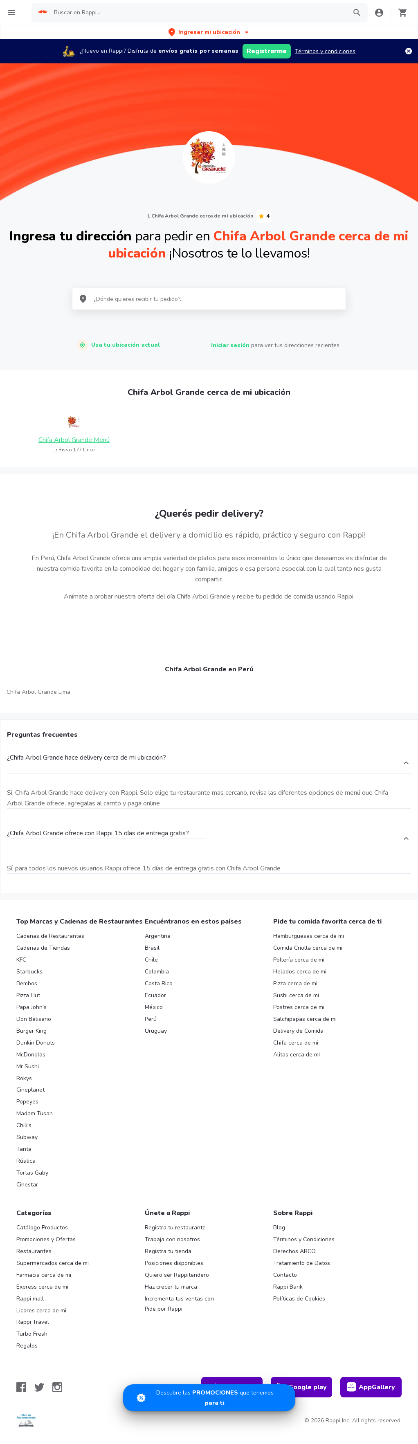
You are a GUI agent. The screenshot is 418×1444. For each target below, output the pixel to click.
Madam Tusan (34, 1113)
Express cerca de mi (42, 1287)
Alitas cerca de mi (296, 1054)
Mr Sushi (27, 1066)
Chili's (23, 1125)
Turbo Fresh (31, 1334)
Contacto (285, 1275)
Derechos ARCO (294, 1251)
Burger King (31, 1031)
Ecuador (155, 995)
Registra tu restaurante (175, 1227)
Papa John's (31, 1007)
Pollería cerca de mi (298, 960)
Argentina (158, 936)
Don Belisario (33, 1019)
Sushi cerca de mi (296, 995)
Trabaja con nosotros (172, 1239)
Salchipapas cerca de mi (305, 1019)
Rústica (26, 1161)
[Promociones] (209, 1397)
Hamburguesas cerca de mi (308, 936)
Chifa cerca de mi (295, 1043)
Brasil (152, 948)
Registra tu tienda (168, 1251)
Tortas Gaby (32, 1173)
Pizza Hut (28, 995)
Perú (151, 1019)
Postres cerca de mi (298, 1007)
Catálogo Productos (42, 1227)
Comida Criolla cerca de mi (307, 948)
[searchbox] (198, 12)
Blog (279, 1227)
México (154, 1007)
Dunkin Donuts (35, 1043)
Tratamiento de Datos (301, 1263)
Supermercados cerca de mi (52, 1263)
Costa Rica (159, 983)
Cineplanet (30, 1090)
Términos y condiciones (325, 51)
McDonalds (30, 1054)
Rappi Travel (32, 1322)
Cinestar (27, 1184)
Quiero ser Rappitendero (177, 1275)
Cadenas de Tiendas (43, 948)
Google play (301, 1387)
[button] (209, 32)
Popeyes (27, 1101)
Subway (27, 1137)
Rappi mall (30, 1299)
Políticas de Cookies (299, 1299)
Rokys (24, 1078)
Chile (151, 960)
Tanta (23, 1149)
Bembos (26, 983)
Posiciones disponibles (174, 1263)
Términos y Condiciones (304, 1239)
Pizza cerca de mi (295, 983)
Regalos (27, 1346)
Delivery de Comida (298, 1031)
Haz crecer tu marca (171, 1287)
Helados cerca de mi (299, 971)
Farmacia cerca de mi (43, 1275)
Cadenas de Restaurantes (50, 936)
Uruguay (156, 1031)
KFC (21, 960)
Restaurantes (34, 1251)
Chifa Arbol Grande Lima (38, 692)
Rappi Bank (288, 1287)
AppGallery (371, 1387)
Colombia (157, 971)
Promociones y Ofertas (46, 1239)
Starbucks (29, 971)
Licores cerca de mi (41, 1310)
